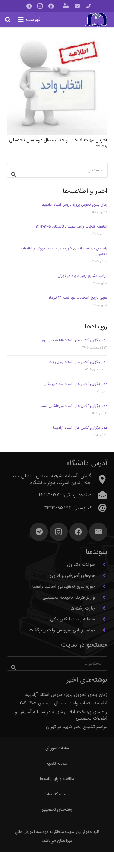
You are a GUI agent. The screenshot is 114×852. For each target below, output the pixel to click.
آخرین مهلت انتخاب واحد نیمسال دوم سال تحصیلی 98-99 (58, 143)
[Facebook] (51, 6)
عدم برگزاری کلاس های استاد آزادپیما (80, 428)
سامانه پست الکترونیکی (72, 619)
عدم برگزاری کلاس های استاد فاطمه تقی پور (74, 340)
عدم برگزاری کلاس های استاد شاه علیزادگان (75, 384)
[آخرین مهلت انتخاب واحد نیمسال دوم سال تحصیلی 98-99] (57, 84)
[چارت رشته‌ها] (101, 608)
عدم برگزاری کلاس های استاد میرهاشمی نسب (73, 406)
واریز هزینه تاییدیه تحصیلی (69, 597)
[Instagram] (40, 6)
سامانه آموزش (57, 748)
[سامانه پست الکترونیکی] (101, 619)
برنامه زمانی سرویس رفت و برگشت (62, 630)
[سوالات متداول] (101, 565)
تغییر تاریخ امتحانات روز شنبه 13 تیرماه (78, 298)
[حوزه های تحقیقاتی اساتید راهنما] (101, 586)
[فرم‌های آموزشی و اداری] (101, 575)
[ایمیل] (98, 532)
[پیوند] (88, 6)
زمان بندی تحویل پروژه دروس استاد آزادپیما (74, 205)
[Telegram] (29, 6)
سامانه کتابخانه (57, 794)
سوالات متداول (81, 564)
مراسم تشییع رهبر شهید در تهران (82, 276)
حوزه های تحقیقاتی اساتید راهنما (63, 586)
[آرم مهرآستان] (96, 20)
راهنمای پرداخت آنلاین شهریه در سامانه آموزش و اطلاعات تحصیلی (64, 251)
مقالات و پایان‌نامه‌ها (57, 778)
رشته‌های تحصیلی (57, 809)
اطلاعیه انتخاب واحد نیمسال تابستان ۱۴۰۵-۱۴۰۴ (71, 226)
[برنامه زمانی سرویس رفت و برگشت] (101, 630)
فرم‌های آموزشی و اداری (72, 575)
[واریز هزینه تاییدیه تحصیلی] (101, 597)
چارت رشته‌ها (83, 608)
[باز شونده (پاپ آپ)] (66, 6)
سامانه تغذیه (57, 763)
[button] (29, 19)
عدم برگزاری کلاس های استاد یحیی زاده (77, 362)
